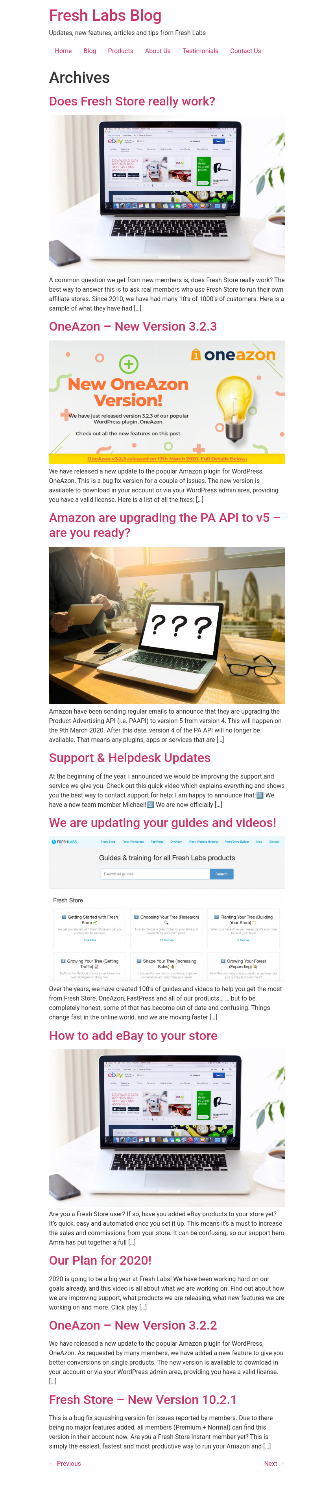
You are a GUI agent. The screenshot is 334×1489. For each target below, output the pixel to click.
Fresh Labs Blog (105, 15)
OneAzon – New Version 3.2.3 (133, 326)
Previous (65, 1463)
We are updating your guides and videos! (163, 822)
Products (120, 51)
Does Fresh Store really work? (132, 101)
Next (274, 1463)
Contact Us (245, 51)
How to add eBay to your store (133, 1035)
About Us (158, 51)
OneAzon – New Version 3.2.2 (133, 1325)
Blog (90, 51)
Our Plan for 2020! (100, 1260)
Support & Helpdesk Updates (130, 757)
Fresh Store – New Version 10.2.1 (143, 1399)
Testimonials (200, 51)
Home (63, 51)
